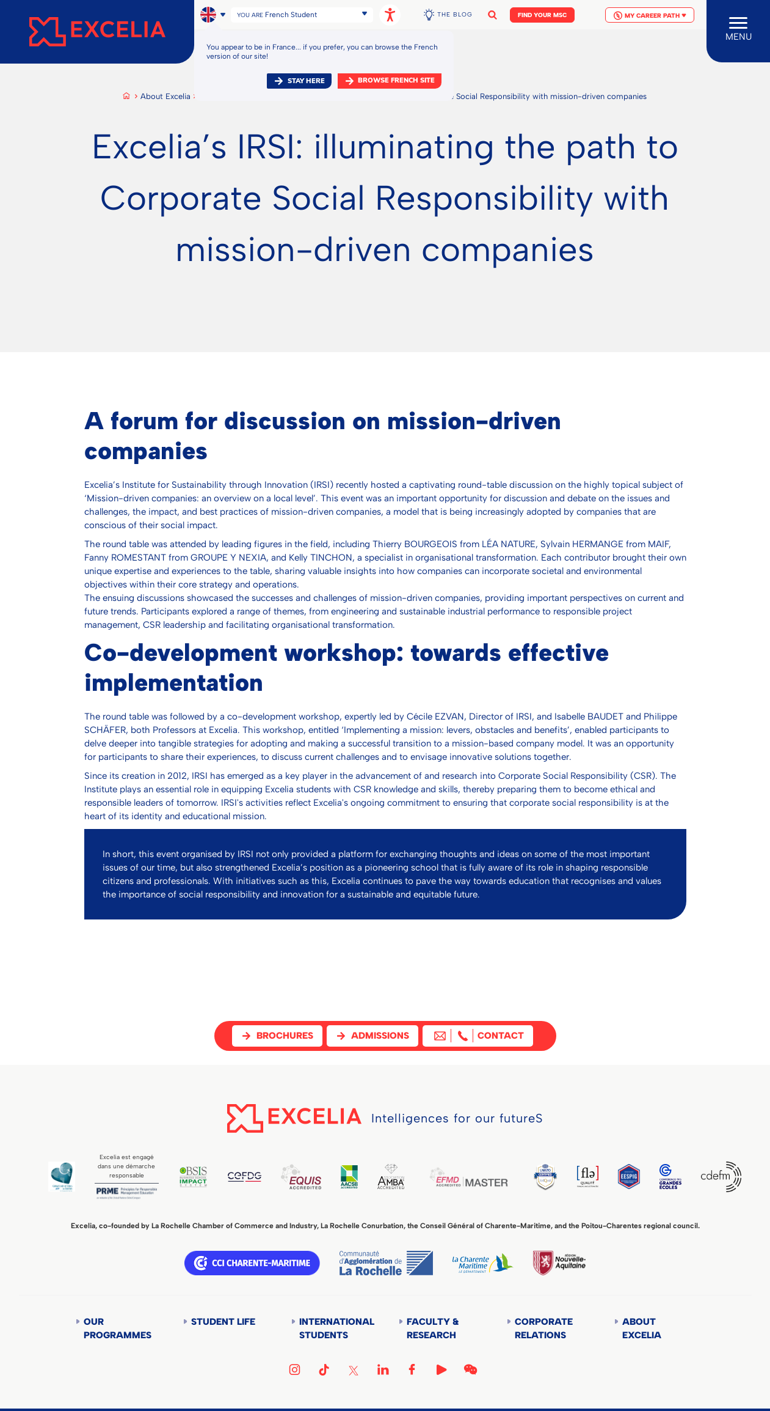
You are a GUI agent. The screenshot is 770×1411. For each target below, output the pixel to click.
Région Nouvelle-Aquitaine (559, 1263)
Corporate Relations (544, 1328)
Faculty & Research (433, 1328)
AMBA (402, 1176)
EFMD (482, 1177)
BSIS (198, 1177)
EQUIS (310, 1177)
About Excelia (165, 96)
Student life (223, 1321)
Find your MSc (542, 15)
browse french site (396, 80)
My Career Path (649, 15)
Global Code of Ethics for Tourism (62, 1176)
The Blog (455, 14)
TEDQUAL (562, 1176)
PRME (129, 1193)
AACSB (359, 1177)
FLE (605, 1176)
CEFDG (251, 1177)
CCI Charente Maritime (252, 1263)
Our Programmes (117, 1328)
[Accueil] (97, 32)
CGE (668, 1176)
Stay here (306, 81)
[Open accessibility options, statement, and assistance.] (390, 15)
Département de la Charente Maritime (483, 1263)
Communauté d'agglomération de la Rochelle (386, 1263)
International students (335, 1328)
